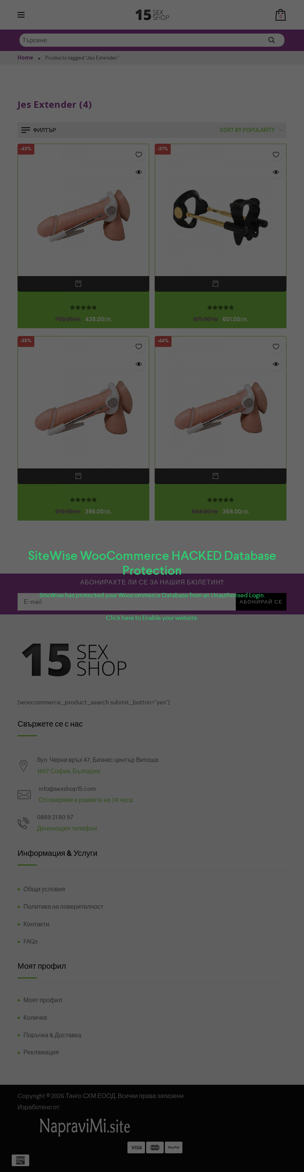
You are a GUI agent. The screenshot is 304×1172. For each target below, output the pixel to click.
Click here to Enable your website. (152, 618)
